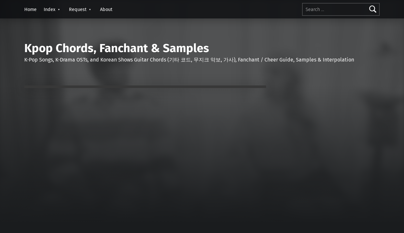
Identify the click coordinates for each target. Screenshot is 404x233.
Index (49, 9)
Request (77, 9)
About (106, 9)
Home (30, 9)
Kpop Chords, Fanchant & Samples (116, 48)
